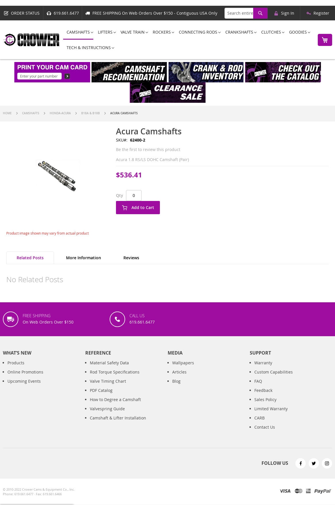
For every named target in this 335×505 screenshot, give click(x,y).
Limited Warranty (271, 414)
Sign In (287, 13)
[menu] (187, 40)
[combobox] (246, 13)
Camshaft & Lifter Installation (118, 424)
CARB (259, 424)
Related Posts (30, 257)
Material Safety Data (109, 369)
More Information (83, 257)
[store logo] (31, 40)
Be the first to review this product (148, 149)
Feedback (263, 396)
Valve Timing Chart (108, 387)
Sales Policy (265, 405)
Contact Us (264, 433)
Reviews (131, 257)
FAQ (258, 387)
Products (15, 369)
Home (7, 113)
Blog (176, 387)
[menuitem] (78, 32)
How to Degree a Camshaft (115, 405)
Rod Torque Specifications (115, 378)
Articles (179, 378)
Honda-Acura (60, 113)
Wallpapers (183, 369)
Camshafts (30, 113)
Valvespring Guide (107, 414)
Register (321, 13)
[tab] (30, 257)
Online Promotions (25, 378)
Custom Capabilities (273, 378)
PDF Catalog (101, 396)
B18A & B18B (90, 113)
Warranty (263, 369)
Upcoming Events (24, 387)
